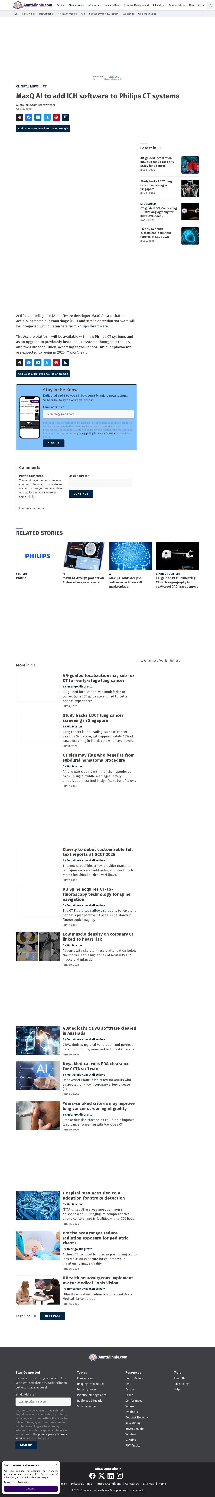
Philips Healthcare (92, 326)
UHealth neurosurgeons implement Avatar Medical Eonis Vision (98, 1280)
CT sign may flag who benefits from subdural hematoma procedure (99, 758)
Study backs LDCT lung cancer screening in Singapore (156, 185)
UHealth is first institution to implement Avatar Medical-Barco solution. (98, 1296)
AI (64, 573)
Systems (22, 573)
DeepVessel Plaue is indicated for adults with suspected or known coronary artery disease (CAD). (97, 1084)
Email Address (53, 407)
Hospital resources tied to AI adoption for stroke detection (94, 1196)
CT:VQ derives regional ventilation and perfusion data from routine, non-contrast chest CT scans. (99, 1047)
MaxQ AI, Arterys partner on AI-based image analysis (83, 580)
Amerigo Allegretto (79, 686)
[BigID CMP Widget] (31, 1478)
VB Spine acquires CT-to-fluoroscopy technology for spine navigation (97, 894)
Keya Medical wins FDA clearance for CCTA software (96, 1066)
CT (45, 86)
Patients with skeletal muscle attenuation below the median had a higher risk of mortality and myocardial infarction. (99, 955)
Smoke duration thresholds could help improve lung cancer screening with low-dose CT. (98, 1122)
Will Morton (74, 726)
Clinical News (27, 86)
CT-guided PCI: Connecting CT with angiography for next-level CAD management (158, 212)
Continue (80, 493)
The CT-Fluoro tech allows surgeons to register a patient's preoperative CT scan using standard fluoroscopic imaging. (99, 915)
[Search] (210, 5)
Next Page (52, 1316)
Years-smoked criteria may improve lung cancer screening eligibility (99, 1106)
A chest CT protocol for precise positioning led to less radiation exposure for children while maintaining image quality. (100, 1258)
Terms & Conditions (108, 1483)
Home (162, 1483)
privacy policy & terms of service (96, 433)
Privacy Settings (81, 1483)
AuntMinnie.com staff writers (35, 105)
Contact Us (132, 1483)
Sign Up (54, 443)
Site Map (148, 1483)
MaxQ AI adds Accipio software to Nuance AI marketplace (125, 582)
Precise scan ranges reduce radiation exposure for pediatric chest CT (95, 1238)
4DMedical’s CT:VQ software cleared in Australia (99, 1031)
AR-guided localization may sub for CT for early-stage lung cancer (157, 162)
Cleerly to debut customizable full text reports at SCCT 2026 (155, 233)
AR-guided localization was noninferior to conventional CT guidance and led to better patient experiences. (96, 696)
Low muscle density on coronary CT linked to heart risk (98, 937)
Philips (21, 578)
